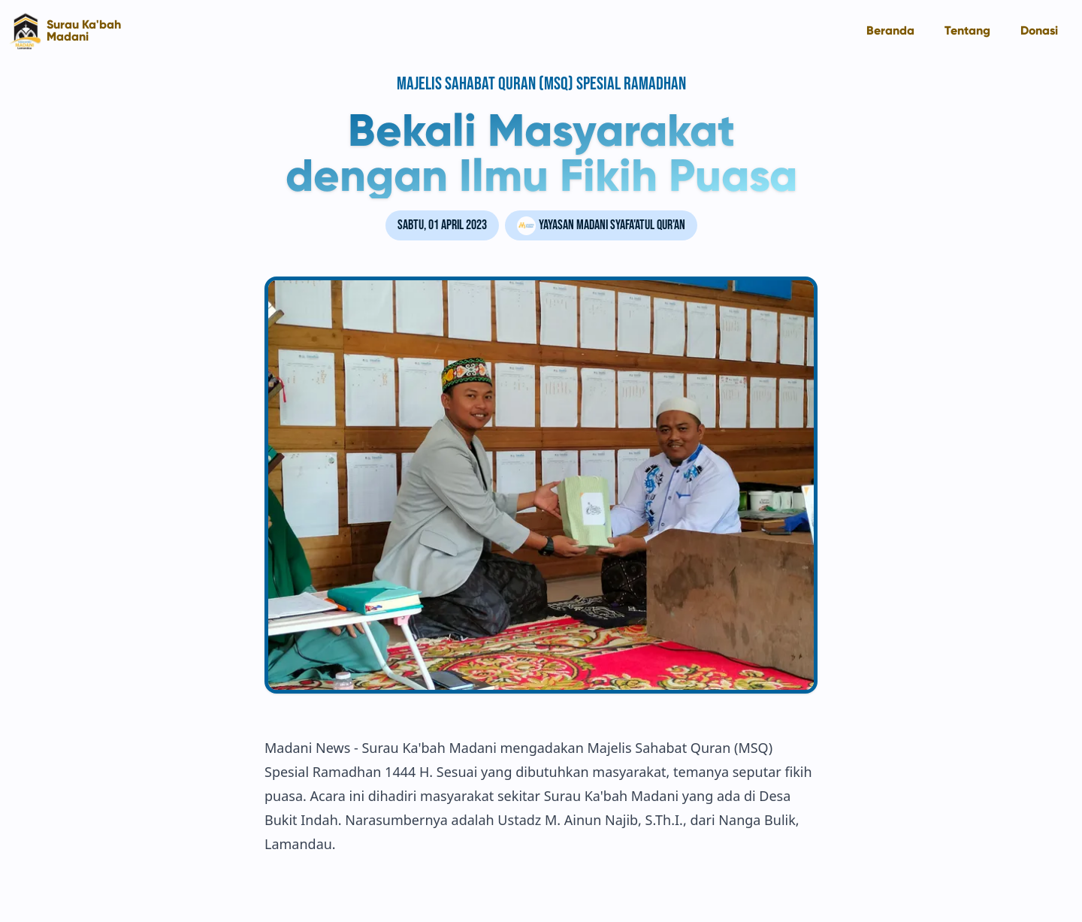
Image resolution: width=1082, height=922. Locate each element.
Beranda (890, 30)
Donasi (1039, 30)
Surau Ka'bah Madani (84, 31)
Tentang (967, 30)
